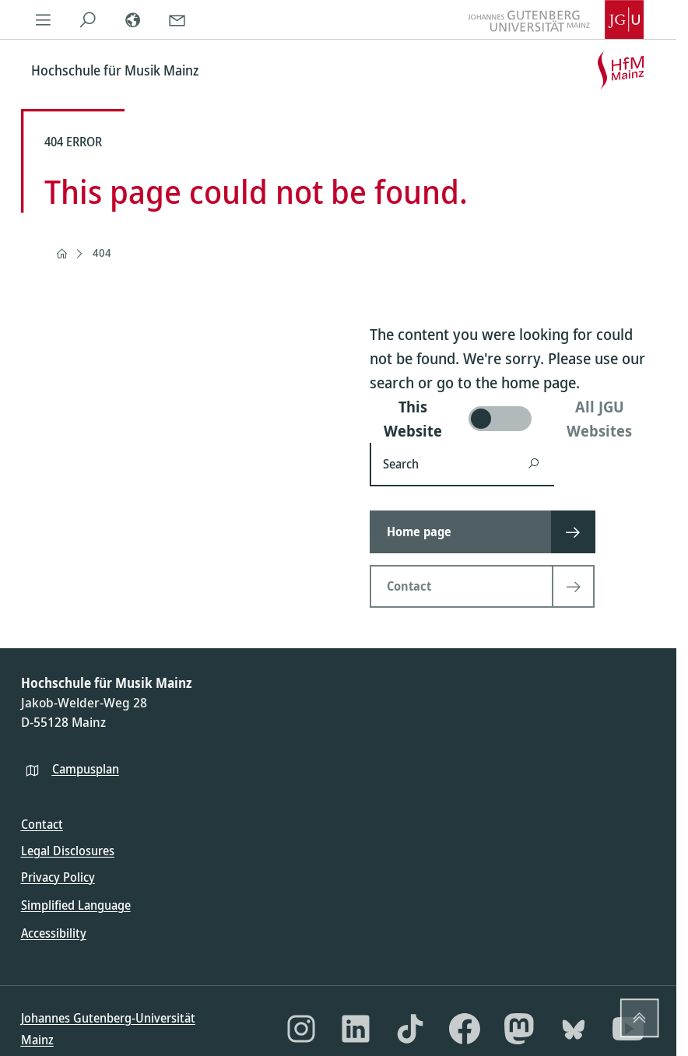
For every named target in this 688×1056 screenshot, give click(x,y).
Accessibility (53, 933)
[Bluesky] (573, 1028)
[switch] (513, 419)
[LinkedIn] (355, 1028)
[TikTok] (410, 1028)
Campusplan (85, 768)
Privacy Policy (58, 877)
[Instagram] (301, 1028)
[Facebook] (464, 1028)
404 (102, 252)
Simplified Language (76, 905)
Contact (42, 824)
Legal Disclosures (67, 850)
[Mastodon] (519, 1028)
